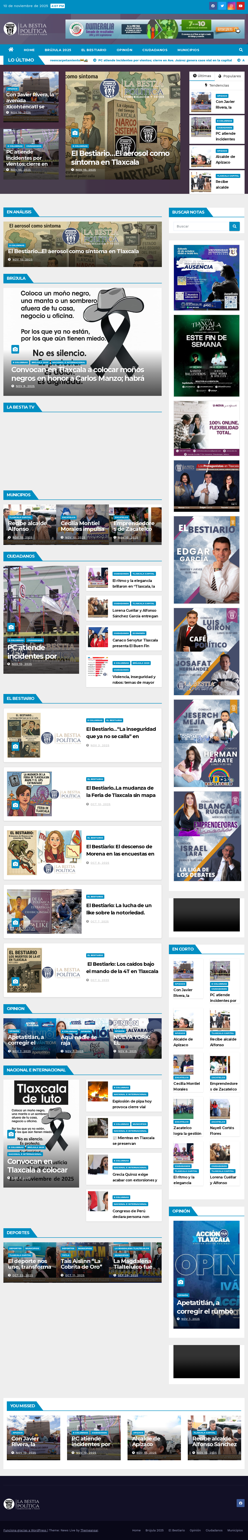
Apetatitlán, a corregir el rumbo (77, 1043)
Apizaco (13, 88)
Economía (139, 633)
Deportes (28, 1248)
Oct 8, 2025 (100, 862)
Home (29, 50)
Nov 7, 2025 (73, 1051)
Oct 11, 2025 (126, 1275)
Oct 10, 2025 (101, 804)
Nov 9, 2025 (21, 386)
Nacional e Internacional (25, 1154)
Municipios (188, 50)
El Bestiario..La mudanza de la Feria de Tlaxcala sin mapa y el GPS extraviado (120, 795)
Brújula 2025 (58, 50)
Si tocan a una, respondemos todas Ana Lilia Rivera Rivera (74, 374)
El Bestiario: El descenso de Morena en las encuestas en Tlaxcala (120, 854)
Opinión (125, 50)
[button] (241, 50)
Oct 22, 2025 (74, 1275)
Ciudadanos (155, 50)
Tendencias (217, 85)
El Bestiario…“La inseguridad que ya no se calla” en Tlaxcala (121, 736)
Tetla (117, 1255)
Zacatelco (120, 517)
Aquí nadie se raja (130, 1040)
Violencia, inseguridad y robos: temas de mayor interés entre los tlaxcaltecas (116, 162)
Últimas (202, 76)
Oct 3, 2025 (100, 980)
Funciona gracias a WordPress (25, 1530)
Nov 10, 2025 (21, 112)
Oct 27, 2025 (21, 1275)
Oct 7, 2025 (100, 921)
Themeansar (89, 1530)
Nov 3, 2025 (100, 745)
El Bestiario (94, 50)
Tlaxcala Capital (228, 176)
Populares (229, 76)
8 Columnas (15, 146)
